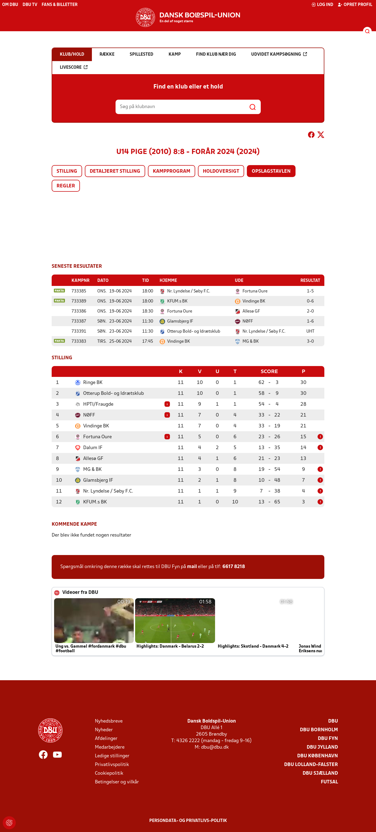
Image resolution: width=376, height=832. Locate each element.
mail (192, 566)
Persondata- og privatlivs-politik (188, 820)
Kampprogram (171, 171)
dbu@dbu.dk (215, 747)
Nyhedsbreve (109, 720)
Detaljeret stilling (115, 171)
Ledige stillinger (112, 755)
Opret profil (355, 4)
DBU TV (30, 5)
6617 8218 (233, 566)
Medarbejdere (110, 747)
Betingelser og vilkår (117, 781)
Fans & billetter (59, 5)
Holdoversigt (221, 171)
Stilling (67, 171)
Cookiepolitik (109, 773)
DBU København (317, 755)
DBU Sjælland (320, 773)
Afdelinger (106, 738)
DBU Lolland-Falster (311, 764)
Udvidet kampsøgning (279, 54)
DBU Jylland (322, 747)
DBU (333, 720)
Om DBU (10, 5)
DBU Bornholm (319, 729)
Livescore (74, 67)
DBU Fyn (328, 738)
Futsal (329, 781)
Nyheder (104, 729)
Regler (66, 186)
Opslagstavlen (271, 171)
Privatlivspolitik (112, 764)
